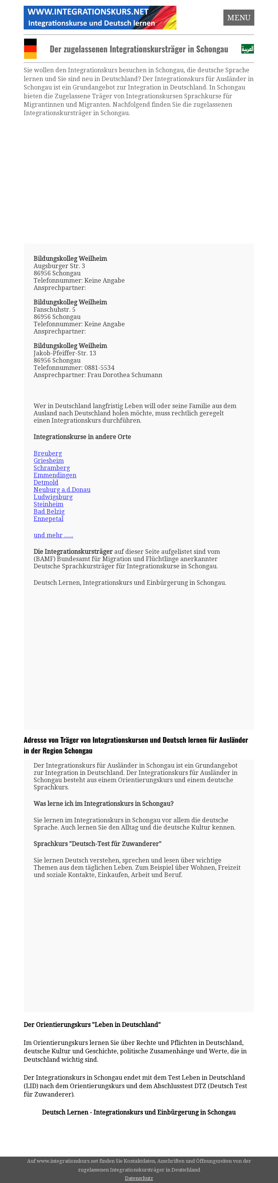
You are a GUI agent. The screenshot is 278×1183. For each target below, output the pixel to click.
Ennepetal (48, 518)
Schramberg (52, 468)
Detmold (46, 482)
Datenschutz (139, 1178)
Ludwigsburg (53, 497)
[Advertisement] (139, 180)
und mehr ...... (53, 535)
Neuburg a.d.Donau (62, 489)
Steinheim (48, 504)
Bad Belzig (49, 511)
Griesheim (49, 460)
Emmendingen (55, 475)
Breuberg (48, 453)
